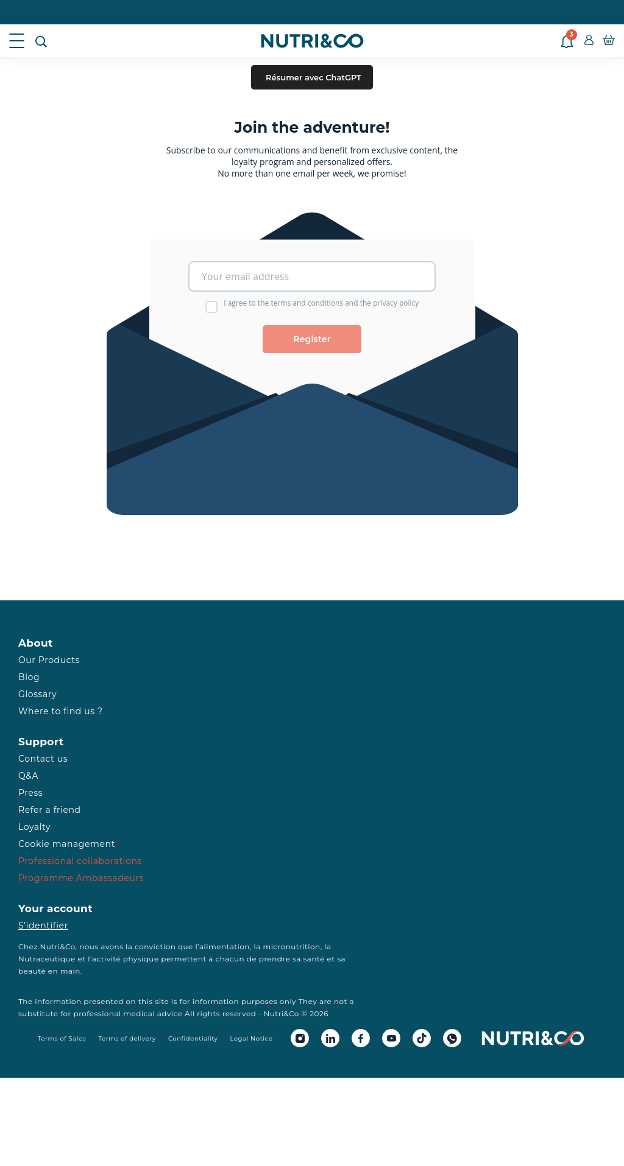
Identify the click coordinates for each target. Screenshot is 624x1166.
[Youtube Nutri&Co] (391, 1038)
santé (314, 958)
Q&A (28, 775)
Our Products (49, 660)
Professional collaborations (80, 860)
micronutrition (291, 946)
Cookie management (66, 843)
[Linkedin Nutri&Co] (330, 1038)
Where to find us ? (60, 711)
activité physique (125, 958)
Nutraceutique (47, 958)
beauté (32, 970)
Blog (29, 677)
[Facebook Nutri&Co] (361, 1038)
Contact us (43, 758)
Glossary (37, 694)
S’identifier (43, 925)
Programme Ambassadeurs (81, 878)
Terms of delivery (127, 1038)
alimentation (224, 946)
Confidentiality (193, 1038)
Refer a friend (49, 809)
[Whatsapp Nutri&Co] (452, 1038)
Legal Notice (251, 1038)
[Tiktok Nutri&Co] (422, 1038)
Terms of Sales (62, 1038)
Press (30, 792)
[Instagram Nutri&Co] (300, 1038)
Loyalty (34, 826)
